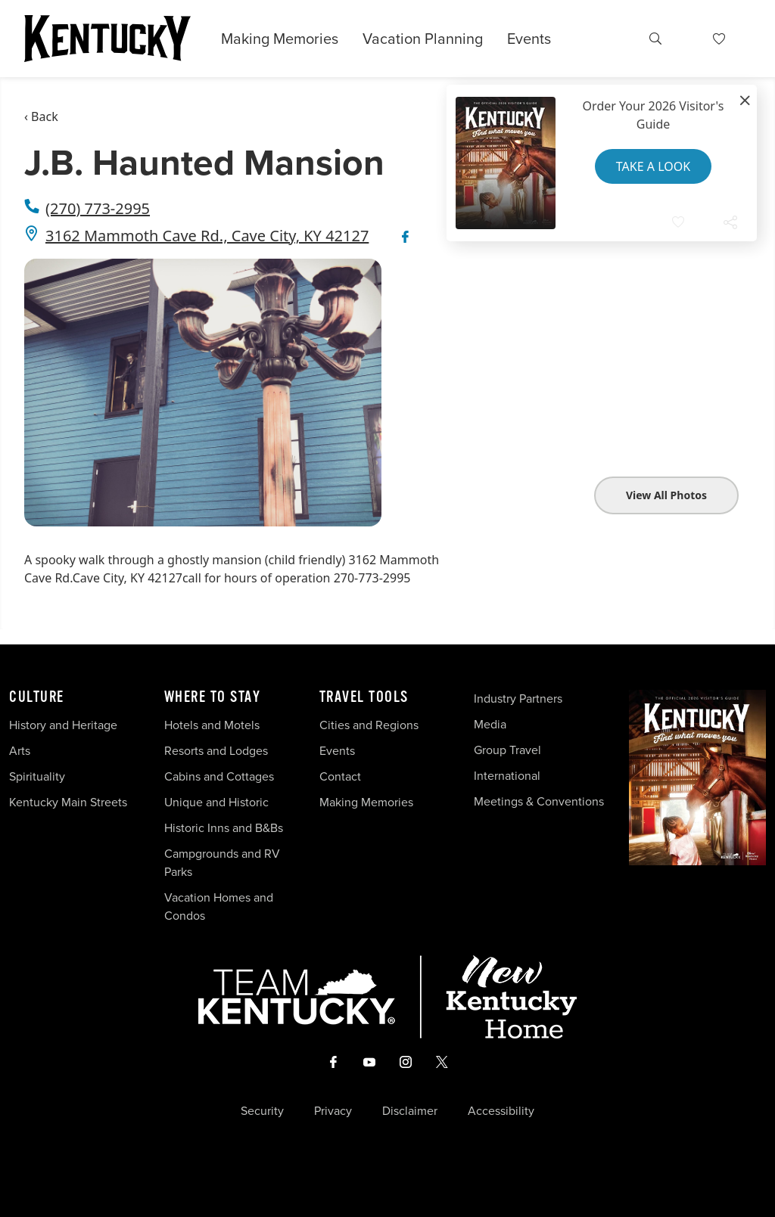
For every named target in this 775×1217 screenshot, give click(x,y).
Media (490, 724)
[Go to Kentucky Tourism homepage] (107, 38)
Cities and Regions (369, 725)
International (507, 775)
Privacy (333, 1111)
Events (529, 38)
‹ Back (41, 116)
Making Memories (279, 38)
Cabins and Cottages (219, 776)
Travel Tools (364, 697)
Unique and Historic (216, 802)
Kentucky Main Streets (68, 802)
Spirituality (38, 776)
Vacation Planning (423, 38)
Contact (340, 776)
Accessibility (501, 1111)
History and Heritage (64, 725)
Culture (36, 697)
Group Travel (507, 750)
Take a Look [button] (653, 166)
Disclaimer (409, 1111)
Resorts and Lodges (216, 750)
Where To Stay (212, 697)
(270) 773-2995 (97, 208)
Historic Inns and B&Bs (223, 828)
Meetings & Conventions (539, 801)
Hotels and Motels (212, 725)
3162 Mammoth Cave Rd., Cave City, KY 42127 (207, 235)
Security (262, 1111)
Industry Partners (518, 698)
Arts (19, 750)
